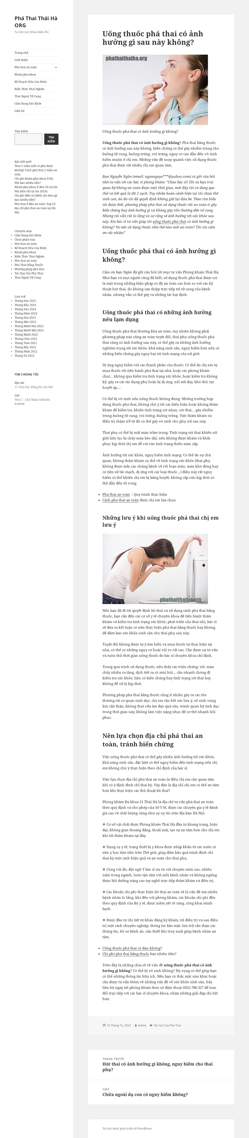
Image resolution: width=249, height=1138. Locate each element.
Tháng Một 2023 (25, 322)
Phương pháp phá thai (29, 269)
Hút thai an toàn (26, 244)
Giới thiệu (21, 60)
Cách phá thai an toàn (120, 500)
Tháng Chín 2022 (26, 339)
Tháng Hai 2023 (25, 318)
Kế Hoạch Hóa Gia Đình (31, 82)
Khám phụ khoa (25, 74)
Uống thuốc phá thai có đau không (131, 948)
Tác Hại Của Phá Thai (29, 273)
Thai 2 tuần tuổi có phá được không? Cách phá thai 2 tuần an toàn (36, 170)
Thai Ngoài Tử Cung (28, 96)
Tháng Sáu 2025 (25, 301)
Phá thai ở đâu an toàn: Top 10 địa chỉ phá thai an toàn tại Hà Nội (35, 208)
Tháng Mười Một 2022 (29, 330)
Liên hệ (19, 111)
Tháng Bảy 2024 (25, 305)
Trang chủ (21, 53)
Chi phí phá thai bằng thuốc (125, 953)
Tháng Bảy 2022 (25, 347)
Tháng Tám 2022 (26, 343)
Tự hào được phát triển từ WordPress (127, 1128)
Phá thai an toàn (26, 67)
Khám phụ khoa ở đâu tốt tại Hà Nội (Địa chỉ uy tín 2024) (36, 189)
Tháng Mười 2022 (26, 334)
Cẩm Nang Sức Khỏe (28, 104)
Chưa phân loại (25, 240)
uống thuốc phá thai (169, 221)
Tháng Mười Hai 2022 (29, 326)
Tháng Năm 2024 (26, 313)
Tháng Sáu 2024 (25, 309)
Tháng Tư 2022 (24, 356)
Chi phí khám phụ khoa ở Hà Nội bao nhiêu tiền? (34, 181)
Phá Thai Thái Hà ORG (36, 22)
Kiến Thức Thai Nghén (29, 89)
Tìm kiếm (21, 131)
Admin (142, 1025)
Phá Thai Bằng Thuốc (29, 265)
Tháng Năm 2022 (26, 351)
